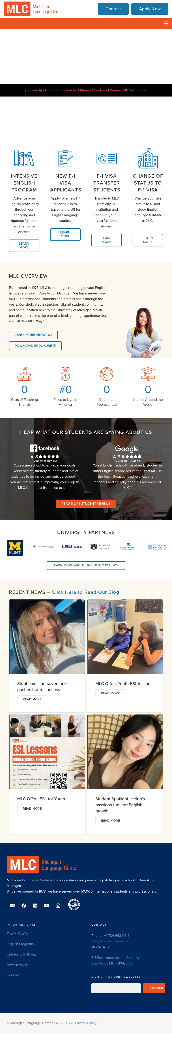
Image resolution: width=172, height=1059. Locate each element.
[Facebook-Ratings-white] (45, 453)
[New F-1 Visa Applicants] (65, 159)
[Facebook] (23, 905)
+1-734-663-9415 (116, 935)
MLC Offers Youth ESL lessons (124, 683)
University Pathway (22, 954)
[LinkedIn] (35, 905)
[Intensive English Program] (24, 159)
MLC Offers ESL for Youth (41, 798)
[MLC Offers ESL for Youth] (47, 717)
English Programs (20, 944)
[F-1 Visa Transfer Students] (106, 159)
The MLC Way (17, 933)
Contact (13, 975)
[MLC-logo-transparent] (33, 9)
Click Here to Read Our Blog (85, 592)
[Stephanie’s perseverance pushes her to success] (47, 602)
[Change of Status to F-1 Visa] (148, 159)
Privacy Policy (86, 1023)
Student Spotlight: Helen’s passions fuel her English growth (120, 804)
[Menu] (166, 23)
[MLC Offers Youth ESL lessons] (125, 602)
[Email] (12, 905)
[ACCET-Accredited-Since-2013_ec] (74, 904)
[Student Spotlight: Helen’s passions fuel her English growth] (125, 717)
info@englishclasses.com (111, 941)
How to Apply (17, 964)
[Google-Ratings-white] (127, 453)
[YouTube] (46, 905)
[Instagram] (58, 905)
